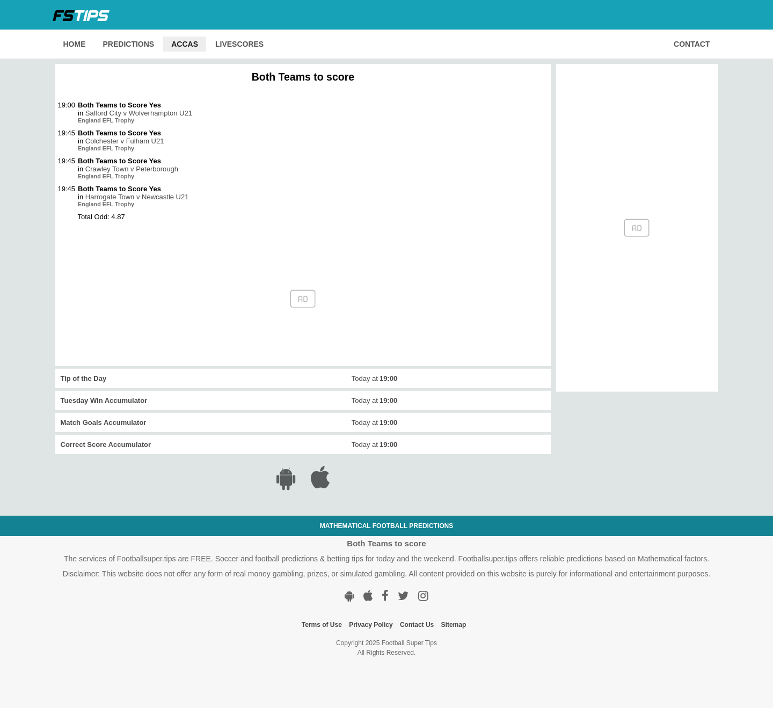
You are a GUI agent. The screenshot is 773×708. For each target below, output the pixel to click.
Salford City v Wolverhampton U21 (138, 113)
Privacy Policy (370, 624)
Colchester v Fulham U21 (124, 141)
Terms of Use (322, 624)
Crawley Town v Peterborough (131, 169)
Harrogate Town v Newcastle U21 (137, 197)
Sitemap (453, 624)
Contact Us (417, 624)
